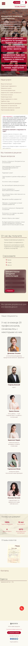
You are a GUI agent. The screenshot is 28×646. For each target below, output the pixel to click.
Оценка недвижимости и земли (9, 99)
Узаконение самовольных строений (10, 107)
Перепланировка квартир (7, 110)
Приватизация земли (6, 97)
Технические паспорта (7, 94)
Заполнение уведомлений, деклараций (11, 103)
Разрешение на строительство (9, 105)
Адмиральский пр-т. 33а (7, 582)
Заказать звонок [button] (19, 2)
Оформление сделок (6, 88)
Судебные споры (5, 101)
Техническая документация (8, 90)
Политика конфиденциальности (14, 629)
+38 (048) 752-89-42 (19, 6)
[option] (14, 553)
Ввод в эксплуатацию (6, 84)
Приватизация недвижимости (9, 86)
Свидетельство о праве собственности (11, 92)
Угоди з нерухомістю (7, 116)
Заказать (10, 290)
